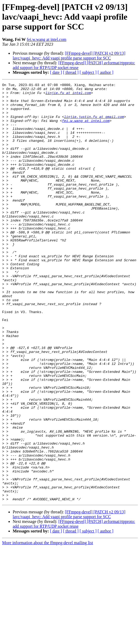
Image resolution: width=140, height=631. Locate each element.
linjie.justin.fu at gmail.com (94, 123)
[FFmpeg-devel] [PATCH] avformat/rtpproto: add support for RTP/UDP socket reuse (74, 65)
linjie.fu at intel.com (68, 95)
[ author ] (106, 72)
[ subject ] (88, 72)
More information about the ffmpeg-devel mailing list (47, 626)
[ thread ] (71, 72)
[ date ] (56, 72)
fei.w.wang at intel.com (46, 39)
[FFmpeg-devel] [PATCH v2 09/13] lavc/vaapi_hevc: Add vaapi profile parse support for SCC (69, 55)
